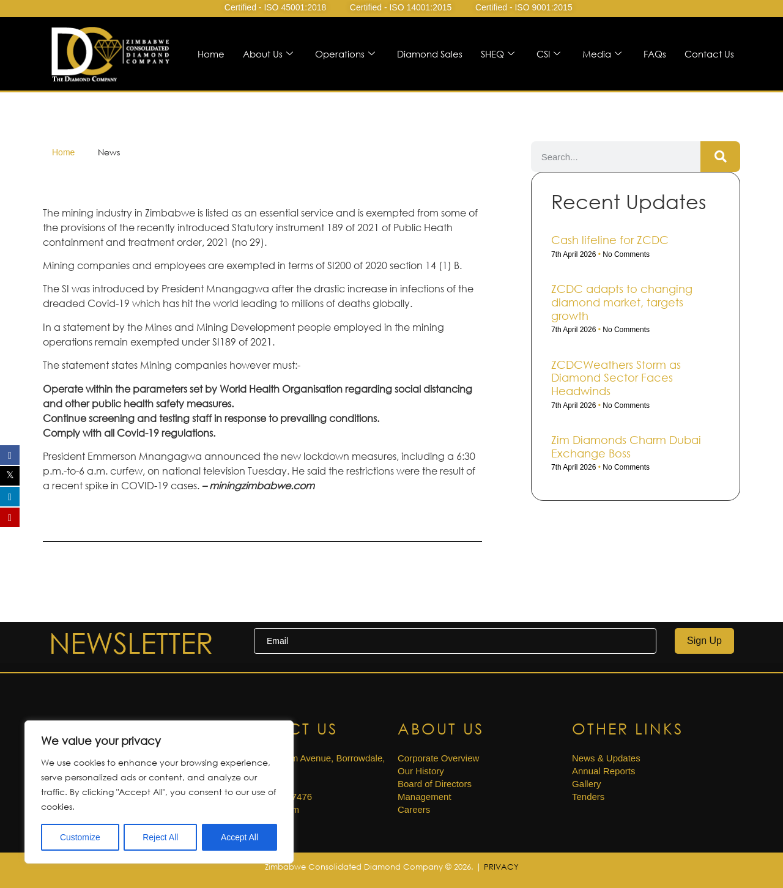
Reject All (160, 837)
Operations (345, 53)
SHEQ (497, 53)
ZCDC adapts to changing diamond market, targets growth (621, 302)
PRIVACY (501, 866)
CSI (548, 53)
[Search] (720, 156)
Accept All (239, 837)
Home (211, 53)
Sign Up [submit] (704, 640)
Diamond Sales (429, 53)
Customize (80, 837)
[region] (159, 792)
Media (602, 53)
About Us (268, 53)
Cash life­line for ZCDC (610, 239)
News (109, 152)
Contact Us (709, 53)
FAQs (655, 53)
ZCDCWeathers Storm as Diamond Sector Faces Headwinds (616, 378)
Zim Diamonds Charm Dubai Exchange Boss (626, 446)
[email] (455, 641)
